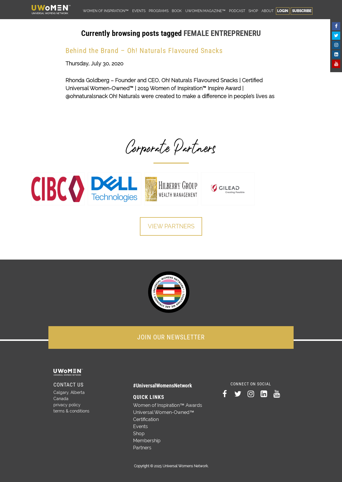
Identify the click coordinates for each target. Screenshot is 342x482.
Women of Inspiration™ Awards (167, 405)
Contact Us (68, 384)
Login (282, 11)
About (267, 11)
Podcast (237, 11)
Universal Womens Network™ (51, 9)
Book (177, 11)
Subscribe (301, 11)
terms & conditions (71, 410)
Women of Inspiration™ (106, 11)
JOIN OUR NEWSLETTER (171, 337)
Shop (253, 11)
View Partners (171, 226)
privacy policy (67, 404)
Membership (147, 440)
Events (138, 11)
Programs (158, 11)
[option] (58, 188)
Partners (142, 447)
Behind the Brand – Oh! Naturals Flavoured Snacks (144, 51)
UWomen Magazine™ (205, 11)
